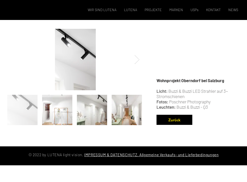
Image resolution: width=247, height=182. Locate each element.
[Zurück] (174, 120)
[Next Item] (137, 59)
